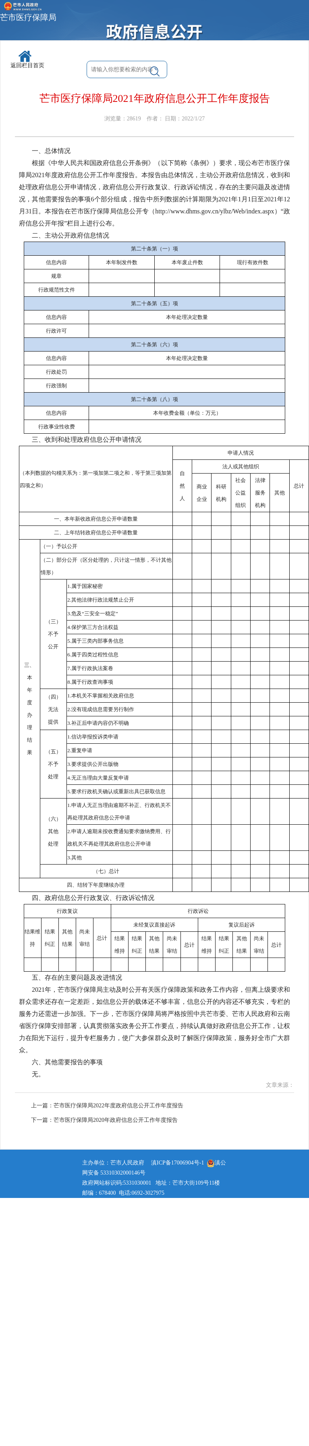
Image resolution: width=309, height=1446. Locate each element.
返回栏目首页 (27, 59)
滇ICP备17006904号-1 (177, 1163)
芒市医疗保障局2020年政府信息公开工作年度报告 (116, 1120)
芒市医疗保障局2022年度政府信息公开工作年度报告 (118, 1106)
